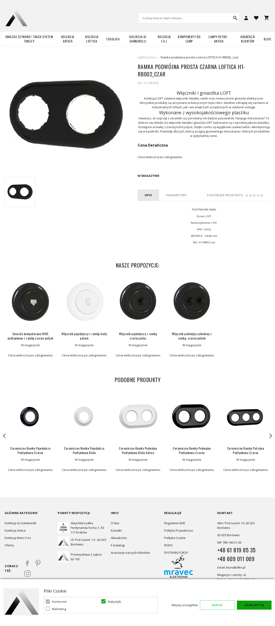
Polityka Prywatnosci (178, 530)
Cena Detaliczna (153, 145)
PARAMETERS (176, 195)
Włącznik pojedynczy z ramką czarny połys (138, 335)
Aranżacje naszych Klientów (130, 553)
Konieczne (59, 601)
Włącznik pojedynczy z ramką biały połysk (84, 335)
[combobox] (189, 18)
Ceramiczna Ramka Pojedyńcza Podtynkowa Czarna (30, 450)
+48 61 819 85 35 (236, 550)
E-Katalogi (118, 545)
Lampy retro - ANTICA (219, 38)
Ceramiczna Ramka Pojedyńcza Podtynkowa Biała (84, 450)
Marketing (59, 609)
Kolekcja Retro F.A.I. (18, 538)
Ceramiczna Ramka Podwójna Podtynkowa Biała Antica (138, 450)
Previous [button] (4, 435)
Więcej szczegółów (185, 605)
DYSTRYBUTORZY (176, 553)
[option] (20, 192)
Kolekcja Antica (67, 38)
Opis (148, 195)
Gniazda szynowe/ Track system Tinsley (29, 38)
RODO (168, 545)
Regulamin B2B (174, 523)
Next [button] (270, 435)
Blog (267, 38)
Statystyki (114, 601)
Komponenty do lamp (189, 38)
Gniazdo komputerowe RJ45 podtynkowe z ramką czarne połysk (30, 335)
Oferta (9, 545)
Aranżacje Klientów (247, 38)
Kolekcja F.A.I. (164, 38)
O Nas (115, 523)
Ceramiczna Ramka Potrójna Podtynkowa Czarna (245, 450)
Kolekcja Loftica (91, 38)
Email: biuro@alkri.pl (231, 567)
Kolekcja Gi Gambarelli (137, 38)
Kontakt (116, 530)
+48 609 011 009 (236, 558)
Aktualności (119, 538)
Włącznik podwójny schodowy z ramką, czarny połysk (192, 335)
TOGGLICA (113, 38)
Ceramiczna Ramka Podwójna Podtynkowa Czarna (192, 450)
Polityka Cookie (175, 538)
